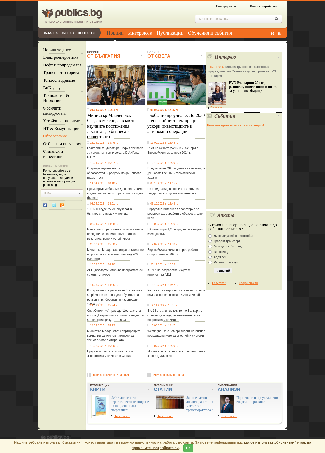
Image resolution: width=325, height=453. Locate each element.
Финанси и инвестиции (54, 154)
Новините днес (57, 49)
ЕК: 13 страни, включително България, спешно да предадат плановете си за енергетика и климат (174, 315)
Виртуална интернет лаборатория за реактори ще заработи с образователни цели (175, 213)
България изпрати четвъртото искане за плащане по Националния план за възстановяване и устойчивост (115, 234)
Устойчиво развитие (61, 120)
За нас (68, 33)
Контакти (86, 33)
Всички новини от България (111, 374)
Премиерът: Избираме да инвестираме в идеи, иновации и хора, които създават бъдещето (116, 193)
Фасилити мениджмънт (55, 111)
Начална (50, 33)
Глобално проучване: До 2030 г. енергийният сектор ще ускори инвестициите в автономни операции (176, 123)
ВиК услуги (54, 87)
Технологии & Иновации (56, 98)
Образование (55, 136)
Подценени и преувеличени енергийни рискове (257, 400)
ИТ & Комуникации (61, 128)
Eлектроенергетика (60, 57)
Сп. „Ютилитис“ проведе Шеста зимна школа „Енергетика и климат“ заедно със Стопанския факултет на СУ (116, 315)
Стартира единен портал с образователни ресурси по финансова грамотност (114, 173)
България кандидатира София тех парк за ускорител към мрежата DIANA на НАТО (115, 152)
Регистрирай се (226, 6)
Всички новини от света (168, 374)
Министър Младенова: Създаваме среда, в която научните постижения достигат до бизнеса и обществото (111, 126)
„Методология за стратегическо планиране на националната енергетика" (130, 404)
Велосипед (221, 252)
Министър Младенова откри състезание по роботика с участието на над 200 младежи (115, 254)
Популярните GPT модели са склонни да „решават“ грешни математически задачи (176, 173)
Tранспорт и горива (61, 72)
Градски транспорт (227, 241)
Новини (115, 33)
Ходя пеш (221, 257)
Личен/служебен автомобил (233, 236)
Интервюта (140, 33)
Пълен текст (217, 107)
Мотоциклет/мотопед (228, 246)
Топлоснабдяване (59, 80)
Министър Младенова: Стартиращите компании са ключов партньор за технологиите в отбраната (114, 335)
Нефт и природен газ (62, 65)
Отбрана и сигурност (62, 143)
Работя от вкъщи (226, 262)
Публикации (170, 33)
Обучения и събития (210, 33)
